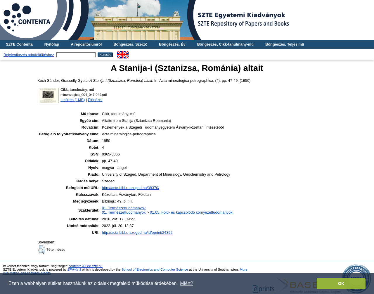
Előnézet (95, 100)
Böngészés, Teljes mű (284, 44)
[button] (41, 249)
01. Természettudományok (124, 208)
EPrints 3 (74, 269)
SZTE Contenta (19, 44)
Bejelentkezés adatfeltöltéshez (29, 55)
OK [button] (341, 283)
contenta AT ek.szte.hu (86, 266)
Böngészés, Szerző (130, 44)
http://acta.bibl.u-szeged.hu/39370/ (130, 188)
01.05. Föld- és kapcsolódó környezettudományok (191, 212)
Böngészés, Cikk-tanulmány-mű (225, 44)
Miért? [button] (186, 283)
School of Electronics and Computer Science (155, 269)
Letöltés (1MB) (72, 100)
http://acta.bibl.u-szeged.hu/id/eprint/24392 (137, 232)
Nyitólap (51, 44)
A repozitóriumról (86, 44)
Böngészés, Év (172, 44)
